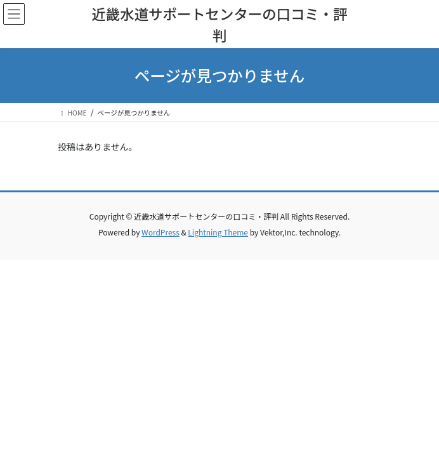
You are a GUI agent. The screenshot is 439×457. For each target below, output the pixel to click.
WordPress (160, 232)
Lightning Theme (218, 232)
